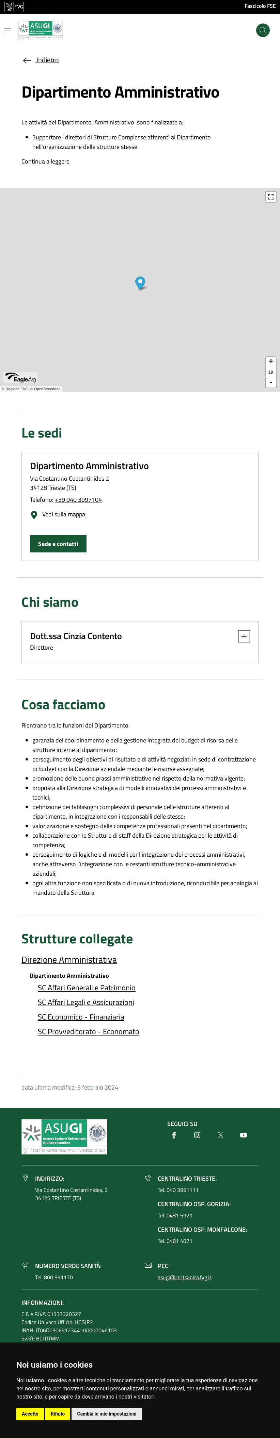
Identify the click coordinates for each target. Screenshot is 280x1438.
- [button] (271, 382)
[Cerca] (263, 30)
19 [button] (270, 372)
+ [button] (271, 362)
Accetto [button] (30, 1414)
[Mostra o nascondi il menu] (7, 31)
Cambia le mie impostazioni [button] (106, 1414)
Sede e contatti (58, 543)
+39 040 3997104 (78, 499)
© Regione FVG (15, 389)
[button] (240, 636)
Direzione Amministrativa (69, 959)
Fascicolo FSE (260, 6)
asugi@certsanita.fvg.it (185, 1277)
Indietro (40, 59)
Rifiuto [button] (58, 1414)
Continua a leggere (45, 161)
